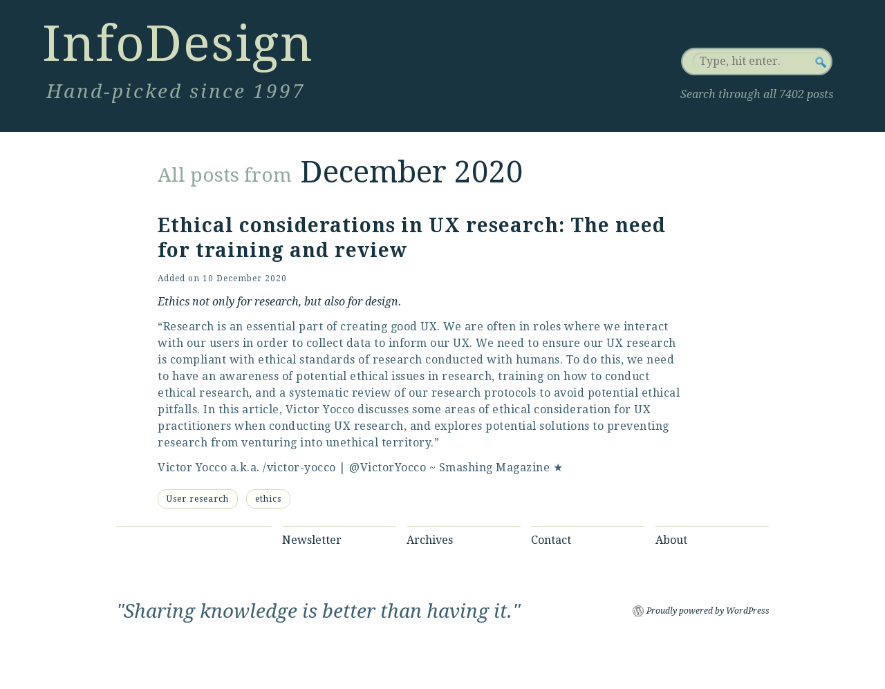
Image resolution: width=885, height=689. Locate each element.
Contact (551, 540)
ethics (268, 499)
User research (198, 499)
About (671, 540)
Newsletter (312, 540)
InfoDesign (177, 44)
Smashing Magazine (494, 467)
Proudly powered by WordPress (708, 611)
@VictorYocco (387, 467)
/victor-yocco (299, 467)
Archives (430, 540)
